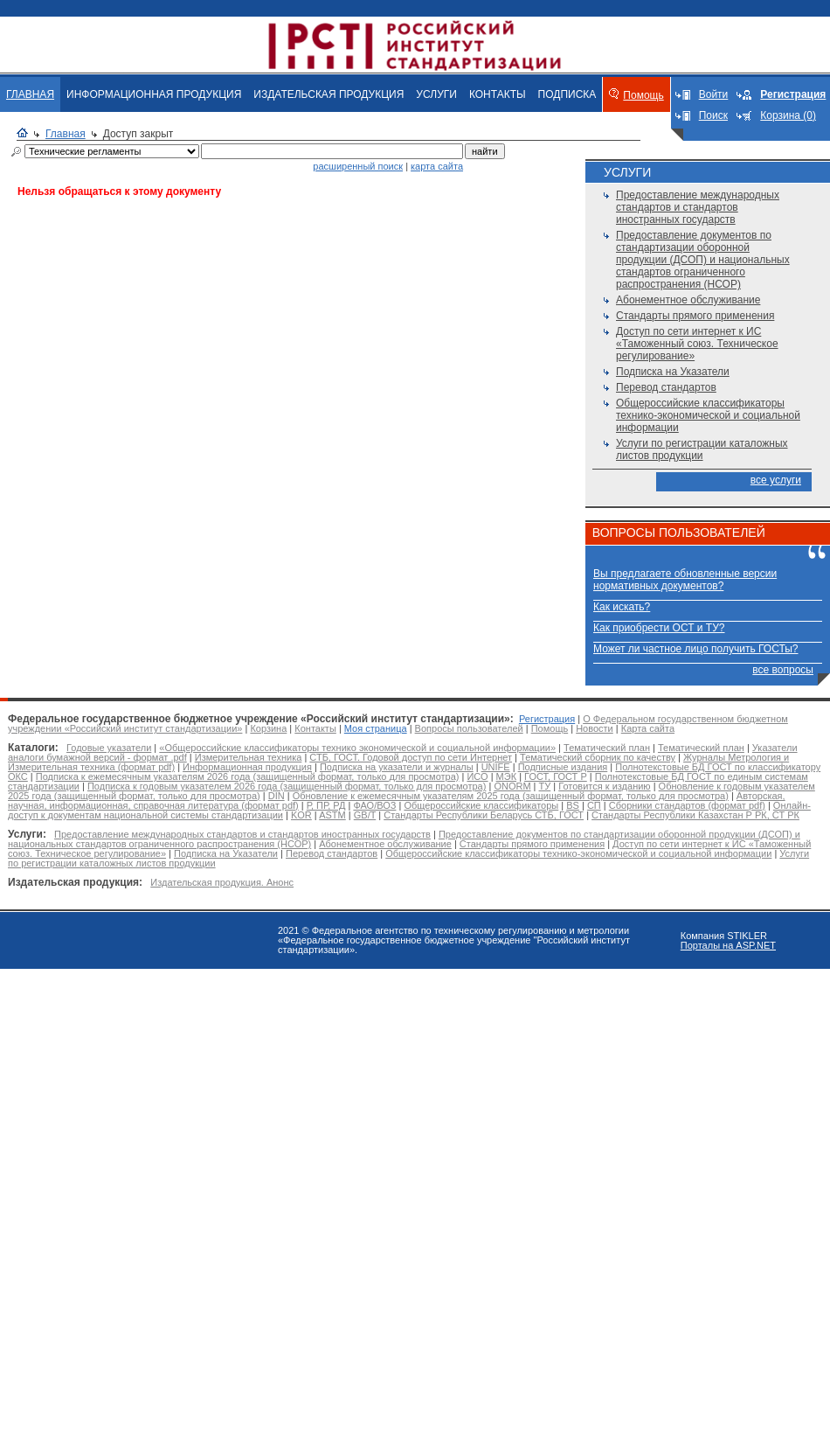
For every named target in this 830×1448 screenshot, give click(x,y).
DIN (276, 795)
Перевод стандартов (666, 387)
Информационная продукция (247, 767)
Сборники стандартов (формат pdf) (687, 805)
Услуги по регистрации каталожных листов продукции (702, 449)
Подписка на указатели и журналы (397, 767)
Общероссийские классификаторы (481, 805)
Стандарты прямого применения (695, 316)
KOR (301, 815)
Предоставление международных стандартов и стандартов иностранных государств (697, 207)
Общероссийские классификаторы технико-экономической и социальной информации (708, 415)
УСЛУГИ (436, 94)
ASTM (332, 815)
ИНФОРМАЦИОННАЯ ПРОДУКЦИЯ (153, 94)
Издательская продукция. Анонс (222, 882)
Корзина (268, 728)
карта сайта (437, 166)
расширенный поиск (358, 166)
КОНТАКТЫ (497, 94)
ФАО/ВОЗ (374, 805)
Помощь (643, 95)
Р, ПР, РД (326, 805)
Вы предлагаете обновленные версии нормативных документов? (685, 579)
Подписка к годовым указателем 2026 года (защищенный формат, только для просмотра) (286, 786)
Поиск (713, 115)
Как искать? (621, 607)
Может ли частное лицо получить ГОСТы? (696, 649)
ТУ (545, 786)
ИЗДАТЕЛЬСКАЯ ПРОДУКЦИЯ (328, 94)
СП (594, 805)
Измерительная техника (248, 757)
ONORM (512, 786)
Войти (714, 94)
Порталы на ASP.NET (728, 945)
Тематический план (607, 747)
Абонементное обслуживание (688, 300)
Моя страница (375, 728)
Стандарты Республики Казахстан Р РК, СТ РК (695, 815)
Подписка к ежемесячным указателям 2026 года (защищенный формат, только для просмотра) (248, 776)
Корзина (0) (788, 115)
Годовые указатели (108, 747)
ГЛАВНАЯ (30, 94)
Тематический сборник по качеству (597, 757)
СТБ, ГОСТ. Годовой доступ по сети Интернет (410, 757)
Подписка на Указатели (673, 371)
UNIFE (495, 767)
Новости (594, 728)
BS (572, 805)
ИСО (477, 776)
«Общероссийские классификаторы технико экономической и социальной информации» (357, 747)
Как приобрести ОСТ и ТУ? (658, 628)
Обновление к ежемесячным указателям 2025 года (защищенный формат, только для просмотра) (511, 795)
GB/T (365, 815)
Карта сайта (647, 728)
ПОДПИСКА (567, 94)
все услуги (775, 480)
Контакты (315, 728)
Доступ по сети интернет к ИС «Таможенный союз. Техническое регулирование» (697, 343)
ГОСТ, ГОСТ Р (555, 776)
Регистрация (547, 719)
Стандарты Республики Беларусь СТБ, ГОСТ (484, 815)
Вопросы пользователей (469, 728)
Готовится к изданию (604, 786)
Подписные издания (563, 767)
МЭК (506, 776)
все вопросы (782, 670)
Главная (65, 134)
